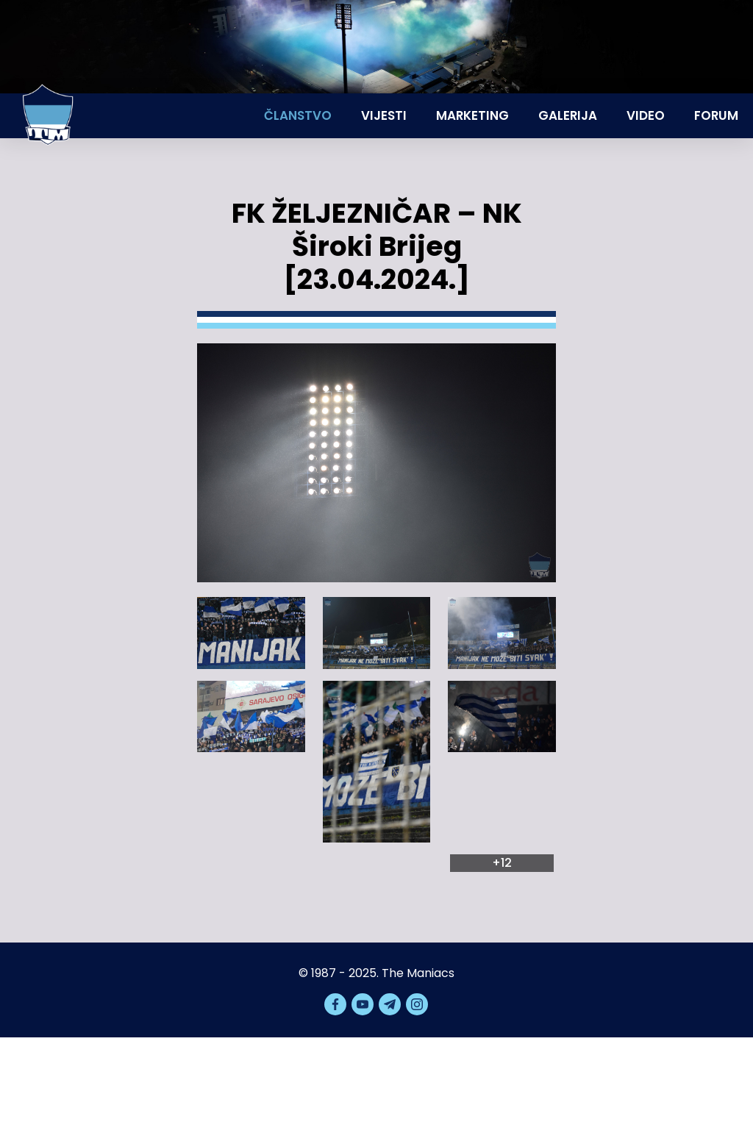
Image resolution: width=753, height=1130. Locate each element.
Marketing (472, 115)
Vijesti (384, 115)
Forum (716, 115)
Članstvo (298, 115)
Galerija (567, 115)
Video (646, 115)
